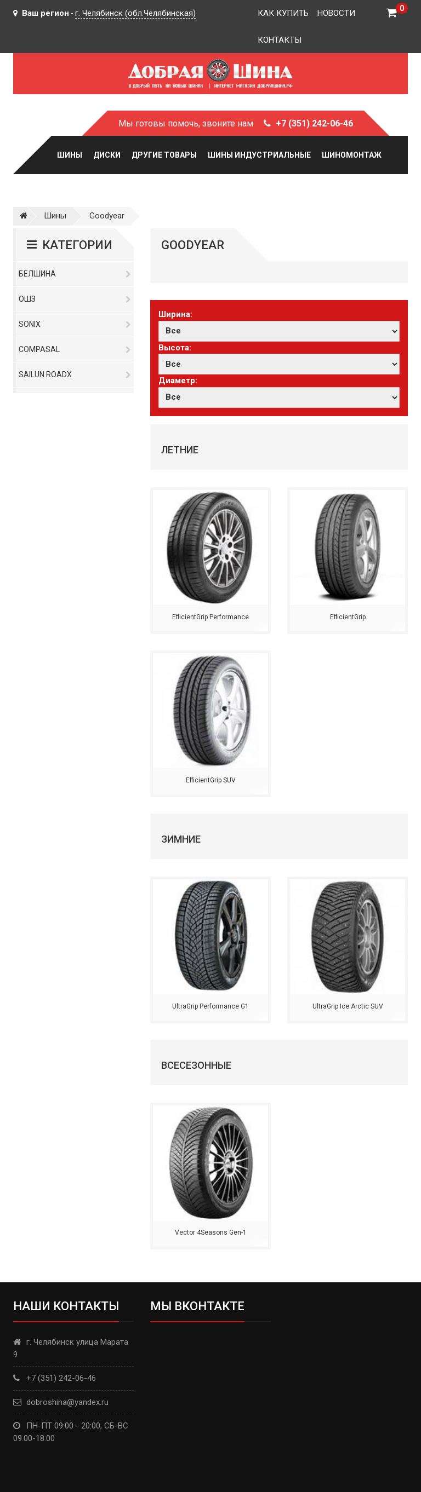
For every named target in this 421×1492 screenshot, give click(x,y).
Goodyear (106, 216)
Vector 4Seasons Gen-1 (211, 1232)
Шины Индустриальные (259, 155)
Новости (336, 13)
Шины (69, 155)
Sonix (75, 324)
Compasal (75, 349)
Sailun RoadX (75, 374)
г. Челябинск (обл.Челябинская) (135, 13)
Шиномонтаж (352, 155)
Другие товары (164, 155)
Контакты (279, 40)
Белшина (75, 273)
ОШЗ (75, 299)
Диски (107, 155)
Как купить (283, 13)
